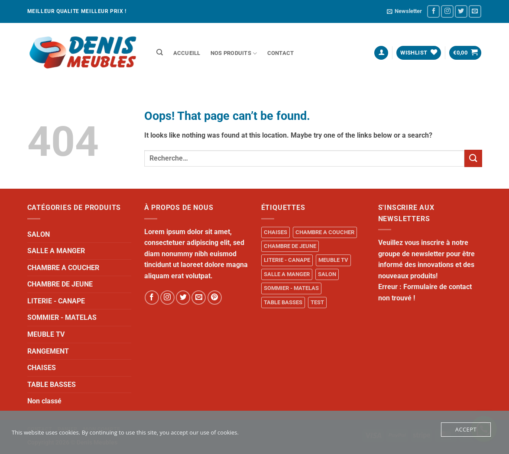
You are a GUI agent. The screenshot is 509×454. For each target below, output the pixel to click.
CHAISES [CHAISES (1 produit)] (275, 232)
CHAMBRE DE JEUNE (60, 284)
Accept (466, 429)
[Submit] (473, 158)
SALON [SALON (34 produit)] (327, 274)
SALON (38, 234)
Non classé (44, 401)
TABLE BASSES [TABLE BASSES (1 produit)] (283, 302)
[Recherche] (160, 52)
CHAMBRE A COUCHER (63, 268)
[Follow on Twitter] (461, 11)
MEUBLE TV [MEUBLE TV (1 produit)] (333, 260)
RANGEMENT (48, 351)
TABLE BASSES (51, 384)
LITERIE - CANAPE (56, 301)
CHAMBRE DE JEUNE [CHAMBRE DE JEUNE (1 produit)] (290, 246)
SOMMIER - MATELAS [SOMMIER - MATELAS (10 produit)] (291, 288)
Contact (280, 53)
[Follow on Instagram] (447, 11)
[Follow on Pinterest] (214, 297)
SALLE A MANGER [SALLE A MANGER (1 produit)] (287, 274)
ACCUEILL (187, 53)
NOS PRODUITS (234, 53)
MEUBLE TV (46, 334)
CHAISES (41, 368)
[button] (404, 11)
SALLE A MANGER (56, 251)
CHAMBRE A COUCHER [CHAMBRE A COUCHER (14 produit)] (324, 232)
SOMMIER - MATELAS (62, 317)
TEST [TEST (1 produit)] (317, 302)
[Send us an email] (475, 11)
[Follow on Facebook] (433, 11)
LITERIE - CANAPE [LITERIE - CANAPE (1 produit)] (287, 260)
